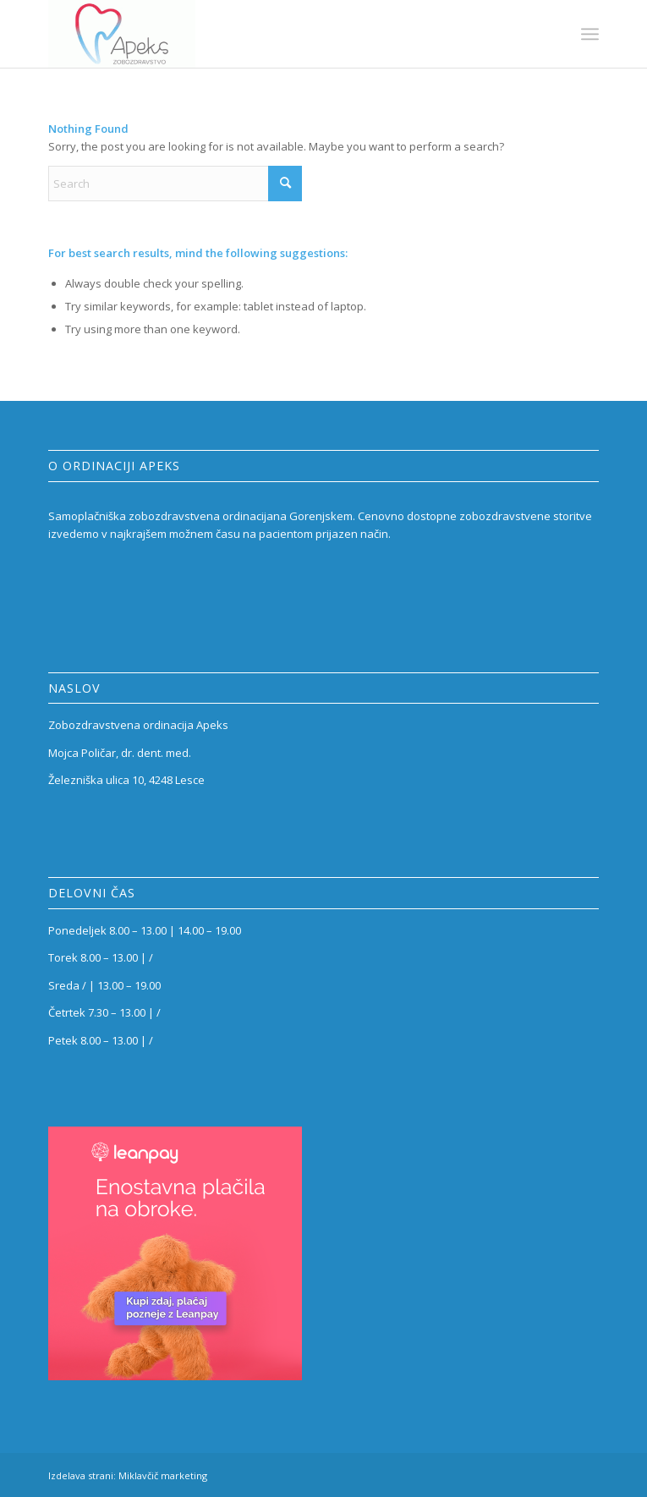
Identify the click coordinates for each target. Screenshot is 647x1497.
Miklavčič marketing (162, 1475)
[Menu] (590, 34)
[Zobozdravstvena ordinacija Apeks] (268, 34)
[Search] (175, 183)
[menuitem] (590, 34)
